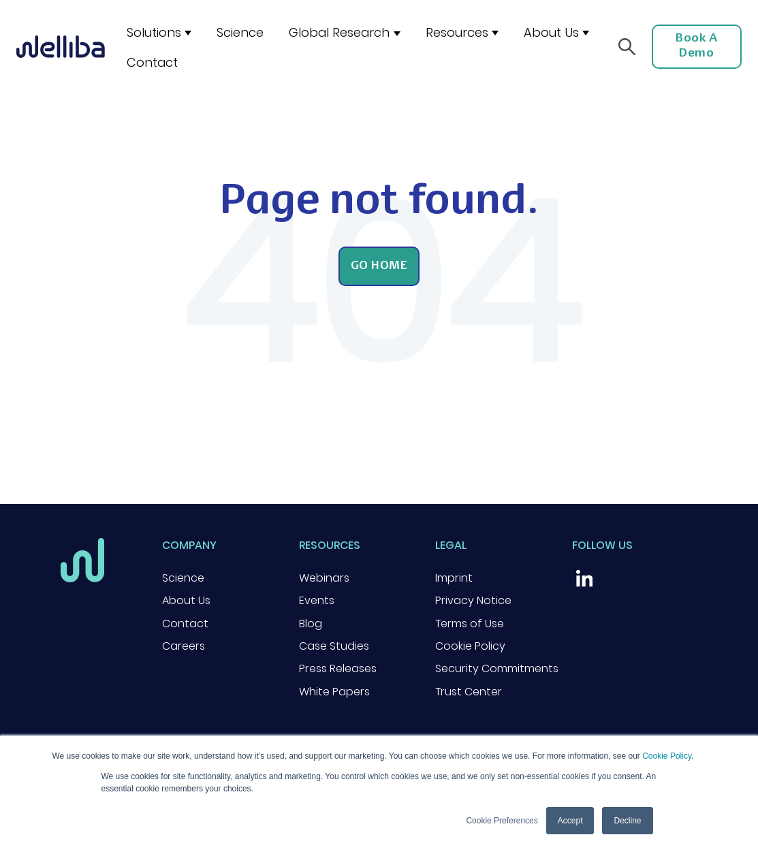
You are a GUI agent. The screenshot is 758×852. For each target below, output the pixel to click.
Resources (457, 32)
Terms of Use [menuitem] (469, 623)
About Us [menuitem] (186, 600)
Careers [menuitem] (183, 646)
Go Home (379, 266)
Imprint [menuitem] (454, 578)
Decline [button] (627, 820)
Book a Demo (696, 46)
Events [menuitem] (316, 600)
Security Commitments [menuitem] (496, 668)
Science (240, 32)
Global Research (339, 32)
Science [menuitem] (183, 578)
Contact (152, 62)
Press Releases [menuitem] (338, 668)
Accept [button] (570, 820)
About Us (551, 32)
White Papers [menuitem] (334, 691)
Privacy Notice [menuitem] (473, 600)
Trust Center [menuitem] (468, 691)
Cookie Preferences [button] (501, 820)
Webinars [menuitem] (324, 578)
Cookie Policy (666, 756)
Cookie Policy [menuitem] (470, 646)
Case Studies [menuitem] (334, 646)
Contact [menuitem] (185, 623)
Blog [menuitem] (310, 623)
